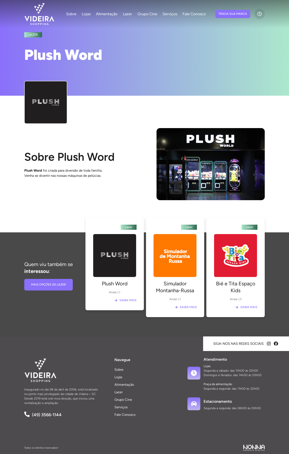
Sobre (71, 14)
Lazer (127, 14)
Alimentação (106, 14)
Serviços (170, 14)
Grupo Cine (147, 14)
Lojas (86, 14)
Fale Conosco (194, 14)
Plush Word (115, 283)
